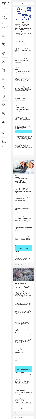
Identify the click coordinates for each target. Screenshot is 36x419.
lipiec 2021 (3, 87)
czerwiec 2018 (3, 113)
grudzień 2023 (3, 62)
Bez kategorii (3, 131)
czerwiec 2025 (3, 43)
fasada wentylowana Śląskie (23, 369)
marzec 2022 (3, 78)
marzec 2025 (3, 46)
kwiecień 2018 (3, 114)
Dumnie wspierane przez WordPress (19, 417)
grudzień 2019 (3, 103)
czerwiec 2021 (3, 88)
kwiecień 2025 (3, 45)
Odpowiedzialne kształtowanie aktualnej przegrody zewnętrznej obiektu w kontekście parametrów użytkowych (5, 23)
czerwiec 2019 (3, 106)
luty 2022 (3, 79)
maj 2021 (3, 89)
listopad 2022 (3, 69)
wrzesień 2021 (3, 85)
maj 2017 (3, 123)
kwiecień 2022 (3, 77)
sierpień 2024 (3, 53)
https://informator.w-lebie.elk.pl (6, 3)
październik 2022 (4, 70)
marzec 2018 (3, 115)
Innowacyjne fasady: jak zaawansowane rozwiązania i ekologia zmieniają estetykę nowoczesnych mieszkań (23, 285)
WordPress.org (3, 151)
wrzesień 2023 (3, 63)
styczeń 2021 (3, 94)
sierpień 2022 (3, 72)
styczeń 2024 (3, 61)
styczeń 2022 (3, 80)
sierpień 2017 (3, 120)
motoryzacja (3, 134)
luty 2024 (3, 60)
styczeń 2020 (3, 102)
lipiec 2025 (3, 42)
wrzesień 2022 (3, 71)
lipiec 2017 (3, 121)
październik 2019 (4, 104)
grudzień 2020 (3, 95)
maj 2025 (3, 44)
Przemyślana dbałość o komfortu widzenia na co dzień (4, 20)
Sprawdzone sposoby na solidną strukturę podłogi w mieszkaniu (5, 27)
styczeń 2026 (3, 37)
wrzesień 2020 (3, 97)
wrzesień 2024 (3, 52)
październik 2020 (4, 96)
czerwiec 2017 (3, 122)
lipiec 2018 (3, 112)
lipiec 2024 (3, 54)
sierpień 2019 (3, 105)
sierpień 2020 (3, 98)
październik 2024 (4, 51)
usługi (2, 141)
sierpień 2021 (3, 86)
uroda (2, 140)
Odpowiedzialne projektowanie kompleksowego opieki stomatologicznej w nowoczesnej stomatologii (5, 17)
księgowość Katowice (23, 248)
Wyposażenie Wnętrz (4, 142)
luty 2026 (3, 36)
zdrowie (3, 143)
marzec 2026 (3, 35)
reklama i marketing (4, 135)
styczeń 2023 (3, 68)
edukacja (3, 133)
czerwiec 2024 (3, 55)
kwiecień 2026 (3, 34)
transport (3, 139)
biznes (2, 132)
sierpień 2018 (3, 111)
